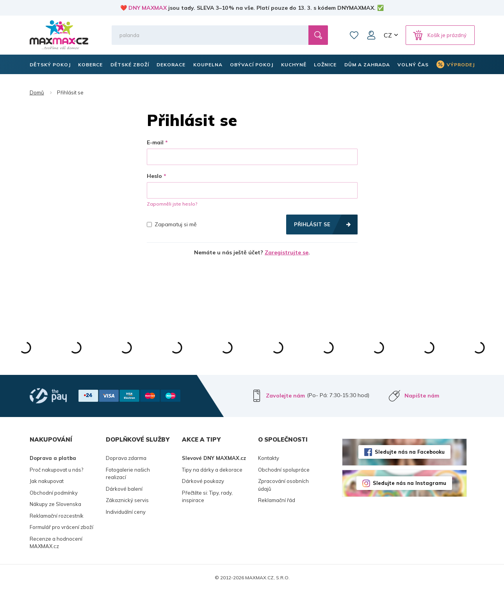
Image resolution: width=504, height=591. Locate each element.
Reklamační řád (276, 500)
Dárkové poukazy (203, 481)
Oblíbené (354, 35)
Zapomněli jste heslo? (172, 204)
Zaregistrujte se (286, 252)
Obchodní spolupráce (284, 470)
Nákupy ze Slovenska (55, 504)
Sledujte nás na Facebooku (410, 452)
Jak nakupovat (47, 481)
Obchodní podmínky (54, 493)
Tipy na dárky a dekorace (212, 470)
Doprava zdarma (126, 458)
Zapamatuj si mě (172, 224)
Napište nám (421, 395)
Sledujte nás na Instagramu (409, 483)
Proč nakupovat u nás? (56, 470)
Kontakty (268, 458)
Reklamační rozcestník (57, 516)
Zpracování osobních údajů (283, 485)
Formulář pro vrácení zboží (61, 527)
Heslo (154, 175)
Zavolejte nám (285, 395)
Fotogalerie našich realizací (128, 474)
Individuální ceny (126, 512)
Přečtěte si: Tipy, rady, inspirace (207, 497)
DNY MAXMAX (147, 7)
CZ (388, 35)
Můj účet (371, 35)
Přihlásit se (312, 224)
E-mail (155, 142)
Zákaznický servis (127, 500)
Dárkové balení (124, 489)
